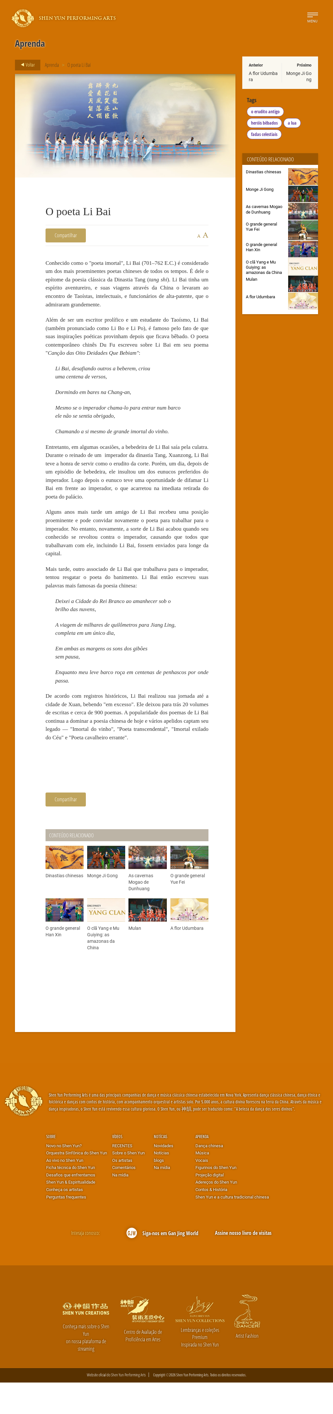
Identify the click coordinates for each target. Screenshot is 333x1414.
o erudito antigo (265, 111)
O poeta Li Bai (79, 64)
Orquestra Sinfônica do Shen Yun (76, 1184)
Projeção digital (209, 1207)
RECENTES (122, 1177)
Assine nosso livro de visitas (243, 1264)
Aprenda (52, 64)
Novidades (163, 1177)
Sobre (51, 1168)
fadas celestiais (264, 134)
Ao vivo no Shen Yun (64, 1192)
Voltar (26, 65)
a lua (292, 123)
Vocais (201, 1192)
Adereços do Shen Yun (216, 1214)
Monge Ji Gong (299, 76)
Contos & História (211, 1221)
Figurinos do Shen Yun (215, 1199)
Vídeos (117, 1168)
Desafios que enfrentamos (70, 1207)
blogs (159, 1192)
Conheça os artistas (64, 1221)
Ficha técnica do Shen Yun (70, 1199)
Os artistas (122, 1192)
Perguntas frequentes (66, 1229)
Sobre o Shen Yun (128, 1184)
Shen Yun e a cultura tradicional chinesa (232, 1229)
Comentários (124, 1199)
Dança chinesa (209, 1177)
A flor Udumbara (263, 76)
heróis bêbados (264, 123)
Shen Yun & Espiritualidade (70, 1214)
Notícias (160, 1168)
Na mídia (120, 1207)
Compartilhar (66, 235)
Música (202, 1184)
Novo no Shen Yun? (64, 1177)
